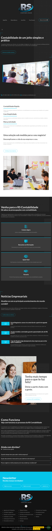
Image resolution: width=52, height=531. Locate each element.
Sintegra (22, 520)
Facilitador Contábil (8, 516)
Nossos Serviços (14, 20)
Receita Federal (23, 516)
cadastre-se (45, 486)
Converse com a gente (7, 449)
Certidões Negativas (8, 512)
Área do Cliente (44, 20)
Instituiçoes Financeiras (9, 518)
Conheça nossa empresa (10, 150)
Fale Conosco (32, 20)
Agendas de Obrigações (9, 510)
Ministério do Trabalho (41, 510)
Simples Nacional (24, 518)
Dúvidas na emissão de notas (26, 514)
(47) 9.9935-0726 (16, 95)
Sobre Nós (5, 20)
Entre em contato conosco (8, 52)
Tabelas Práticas (23, 510)
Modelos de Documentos (9, 514)
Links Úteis (23, 20)
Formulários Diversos (9, 520)
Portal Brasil (39, 514)
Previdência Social (40, 512)
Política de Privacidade (38, 527)
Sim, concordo (37, 529)
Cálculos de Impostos (25, 512)
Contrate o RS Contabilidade (33, 399)
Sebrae (37, 516)
